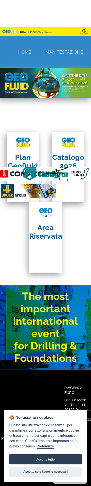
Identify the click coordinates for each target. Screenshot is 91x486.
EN (82, 78)
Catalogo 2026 (68, 161)
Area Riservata (45, 231)
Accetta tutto (45, 459)
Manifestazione (64, 52)
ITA (72, 78)
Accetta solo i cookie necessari (45, 471)
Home (24, 52)
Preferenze (45, 446)
